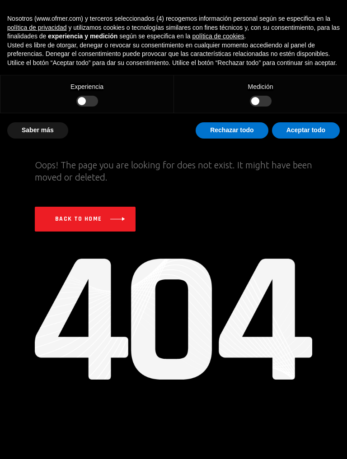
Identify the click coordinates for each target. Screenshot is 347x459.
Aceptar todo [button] (305, 130)
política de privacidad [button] (37, 27)
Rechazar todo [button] (231, 130)
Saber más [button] (38, 130)
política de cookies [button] (218, 36)
